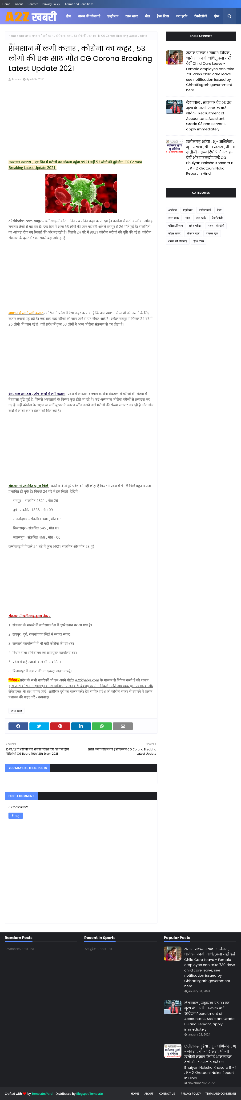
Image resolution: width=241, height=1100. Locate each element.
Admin (16, 79)
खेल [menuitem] (147, 16)
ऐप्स (219, 210)
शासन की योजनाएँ (177, 241)
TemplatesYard (42, 1094)
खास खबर (24, 36)
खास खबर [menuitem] (131, 16)
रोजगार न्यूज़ (193, 233)
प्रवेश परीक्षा (195, 226)
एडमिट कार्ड (205, 210)
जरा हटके (201, 218)
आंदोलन (172, 210)
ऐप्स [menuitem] (216, 16)
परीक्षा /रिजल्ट (175, 226)
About (19, 4)
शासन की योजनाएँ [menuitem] (89, 16)
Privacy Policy (51, 4)
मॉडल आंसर (174, 233)
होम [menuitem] (68, 16)
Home (6, 4)
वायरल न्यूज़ (212, 233)
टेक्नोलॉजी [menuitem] (200, 16)
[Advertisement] (81, 123)
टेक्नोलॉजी (217, 218)
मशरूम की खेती (216, 226)
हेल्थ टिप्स (198, 241)
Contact (33, 4)
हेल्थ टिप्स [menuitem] (163, 16)
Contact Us (167, 1093)
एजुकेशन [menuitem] (112, 16)
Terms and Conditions (79, 4)
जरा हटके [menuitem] (181, 16)
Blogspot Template (89, 1094)
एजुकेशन (188, 210)
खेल (187, 218)
